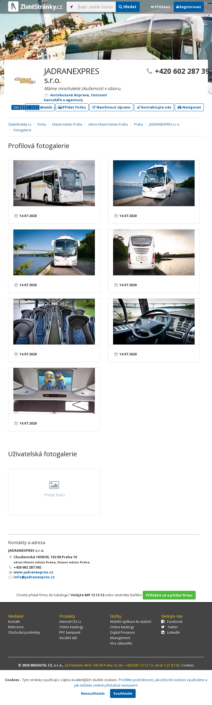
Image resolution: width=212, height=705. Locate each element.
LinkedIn (170, 632)
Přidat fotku (72, 107)
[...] (96, 7)
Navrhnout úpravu (111, 107)
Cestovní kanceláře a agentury (75, 97)
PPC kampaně (69, 632)
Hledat (127, 6)
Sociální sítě (68, 638)
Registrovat (188, 6)
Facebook (171, 621)
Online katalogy (71, 627)
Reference (16, 627)
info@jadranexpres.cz (34, 577)
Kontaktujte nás (154, 107)
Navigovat (189, 107)
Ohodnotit (40, 107)
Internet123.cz (70, 621)
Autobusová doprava (69, 94)
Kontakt (14, 621)
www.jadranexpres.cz (33, 572)
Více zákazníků (121, 643)
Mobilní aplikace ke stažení (130, 621)
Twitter (169, 627)
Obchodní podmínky (24, 632)
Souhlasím (122, 693)
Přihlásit (160, 6)
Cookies (187, 665)
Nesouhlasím (93, 693)
